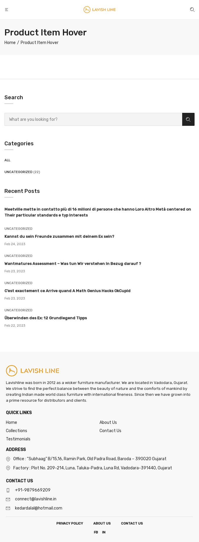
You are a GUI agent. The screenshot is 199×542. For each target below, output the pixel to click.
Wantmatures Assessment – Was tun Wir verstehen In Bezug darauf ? (72, 263)
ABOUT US (102, 523)
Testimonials (18, 439)
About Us (108, 422)
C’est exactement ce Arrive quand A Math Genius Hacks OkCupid (67, 291)
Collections (16, 430)
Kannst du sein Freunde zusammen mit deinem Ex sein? (59, 236)
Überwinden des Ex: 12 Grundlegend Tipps (45, 318)
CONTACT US (132, 523)
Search (188, 119)
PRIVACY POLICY (69, 523)
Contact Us (110, 430)
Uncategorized (18, 172)
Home (11, 422)
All (7, 160)
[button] (7, 9)
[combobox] (93, 119)
